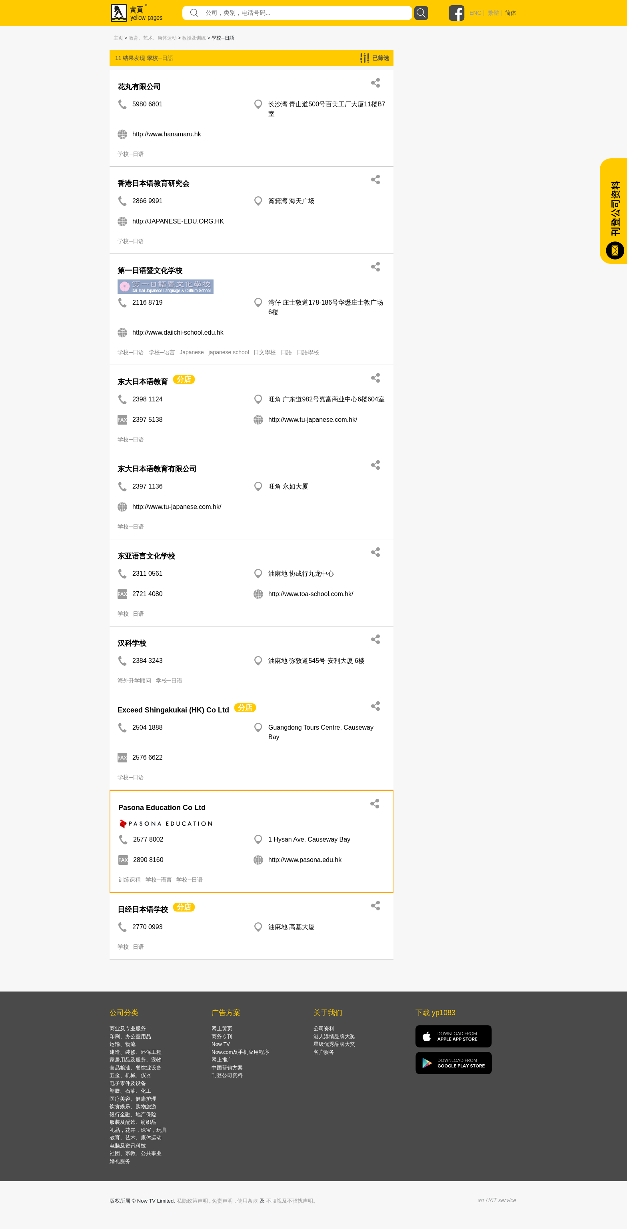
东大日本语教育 (143, 382)
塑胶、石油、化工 (130, 1091)
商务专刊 (222, 1036)
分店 (184, 379)
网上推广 (222, 1060)
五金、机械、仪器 (130, 1075)
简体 (510, 13)
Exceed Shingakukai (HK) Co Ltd (173, 710)
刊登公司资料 (227, 1075)
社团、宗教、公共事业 (136, 1153)
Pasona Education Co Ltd (162, 808)
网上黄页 (222, 1028)
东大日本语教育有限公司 (157, 469)
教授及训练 (194, 38)
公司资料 (324, 1028)
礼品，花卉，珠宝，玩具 (138, 1130)
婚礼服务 (120, 1161)
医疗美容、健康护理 (133, 1099)
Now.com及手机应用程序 (240, 1052)
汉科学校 (132, 643)
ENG (475, 13)
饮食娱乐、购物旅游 (133, 1106)
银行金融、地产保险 (133, 1114)
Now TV (221, 1044)
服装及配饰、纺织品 (133, 1122)
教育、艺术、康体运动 (153, 38)
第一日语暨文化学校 (150, 271)
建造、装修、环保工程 (136, 1052)
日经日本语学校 (143, 910)
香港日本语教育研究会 (154, 184)
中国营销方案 (227, 1068)
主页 (118, 38)
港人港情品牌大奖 (334, 1036)
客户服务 (324, 1052)
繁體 (493, 13)
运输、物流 (123, 1044)
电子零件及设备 (128, 1083)
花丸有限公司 (139, 87)
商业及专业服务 (128, 1028)
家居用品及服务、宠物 (136, 1060)
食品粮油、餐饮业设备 (136, 1068)
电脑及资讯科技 (128, 1146)
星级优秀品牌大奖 (334, 1044)
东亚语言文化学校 (146, 556)
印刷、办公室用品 (130, 1036)
